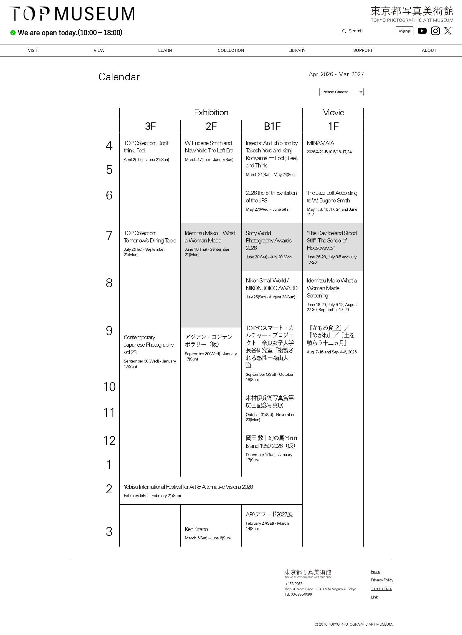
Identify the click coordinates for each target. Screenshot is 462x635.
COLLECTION (231, 50)
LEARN (165, 50)
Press (375, 571)
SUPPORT (363, 50)
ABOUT (429, 50)
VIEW (99, 50)
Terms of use (381, 588)
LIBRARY (297, 50)
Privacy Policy (382, 580)
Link (374, 597)
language (404, 31)
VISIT (33, 50)
